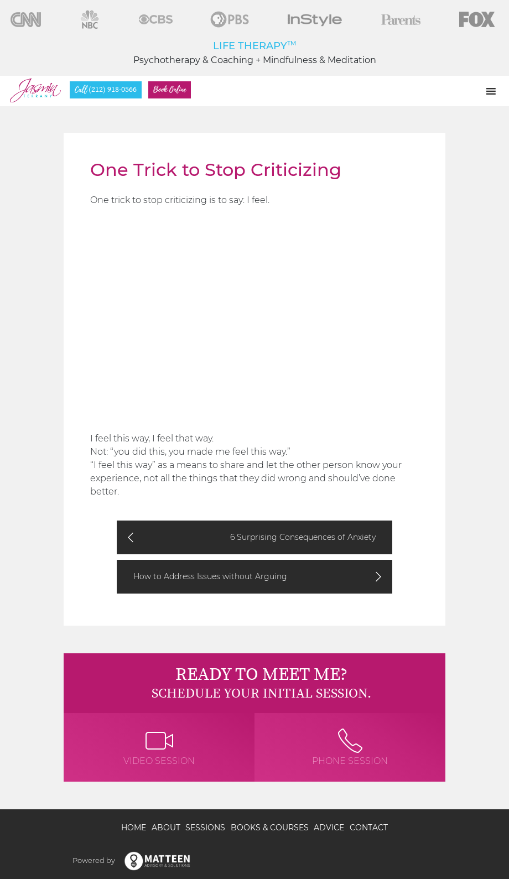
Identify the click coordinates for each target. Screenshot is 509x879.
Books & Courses (270, 828)
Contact (369, 828)
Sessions (205, 828)
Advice (329, 828)
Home (133, 828)
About (166, 828)
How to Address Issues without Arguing (210, 576)
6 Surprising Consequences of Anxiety (303, 537)
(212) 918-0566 (106, 90)
